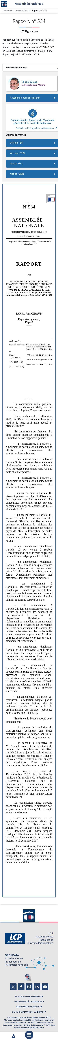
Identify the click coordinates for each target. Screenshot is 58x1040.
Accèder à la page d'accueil (4, 4)
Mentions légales (11, 1020)
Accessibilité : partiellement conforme (36, 1020)
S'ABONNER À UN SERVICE (28, 1007)
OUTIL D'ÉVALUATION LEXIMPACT (28, 1012)
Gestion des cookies (44, 1023)
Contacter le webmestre (15, 1023)
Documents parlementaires (15, 10)
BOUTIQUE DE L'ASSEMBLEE (28, 997)
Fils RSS (31, 1023)
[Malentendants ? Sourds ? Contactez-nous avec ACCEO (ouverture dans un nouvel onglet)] (27, 977)
